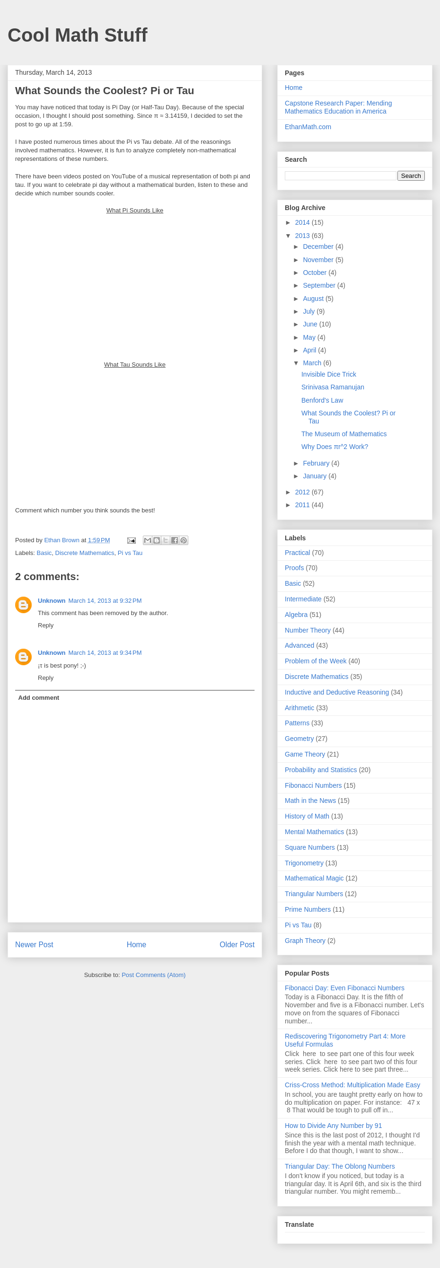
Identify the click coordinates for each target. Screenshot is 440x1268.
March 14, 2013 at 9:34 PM (105, 652)
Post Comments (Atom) (153, 974)
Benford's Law (322, 400)
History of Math (307, 816)
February (317, 463)
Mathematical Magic (314, 878)
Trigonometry (304, 863)
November (319, 260)
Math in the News (310, 800)
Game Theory (305, 754)
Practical (297, 552)
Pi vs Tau (130, 552)
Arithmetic (299, 708)
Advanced (299, 645)
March (313, 363)
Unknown (52, 600)
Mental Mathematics (314, 832)
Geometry (299, 738)
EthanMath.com (308, 127)
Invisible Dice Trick (328, 374)
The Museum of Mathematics (344, 434)
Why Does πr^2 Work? (334, 446)
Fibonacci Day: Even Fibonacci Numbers (345, 988)
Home (137, 945)
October (315, 272)
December (319, 246)
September (320, 285)
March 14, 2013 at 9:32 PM (105, 600)
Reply (45, 625)
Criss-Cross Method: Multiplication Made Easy (352, 1085)
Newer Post (34, 945)
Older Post (237, 945)
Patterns (297, 723)
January (315, 476)
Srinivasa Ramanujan (332, 387)
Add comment (39, 697)
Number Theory (308, 630)
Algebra (296, 614)
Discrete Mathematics (84, 552)
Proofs (294, 568)
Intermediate (303, 599)
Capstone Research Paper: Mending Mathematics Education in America (338, 107)
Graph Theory (305, 940)
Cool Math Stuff (78, 35)
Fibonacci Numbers (313, 785)
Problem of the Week (315, 661)
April (310, 350)
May (310, 337)
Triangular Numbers (314, 894)
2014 (303, 222)
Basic (44, 552)
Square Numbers (310, 847)
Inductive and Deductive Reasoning (337, 692)
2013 (303, 235)
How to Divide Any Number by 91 (333, 1125)
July (310, 311)
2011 (303, 505)
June (311, 324)
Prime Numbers (308, 909)
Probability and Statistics (321, 770)
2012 (303, 492)
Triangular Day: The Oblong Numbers (340, 1166)
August (314, 298)
